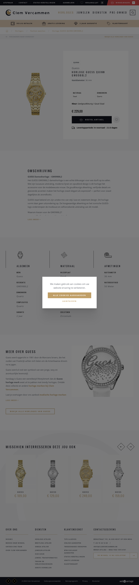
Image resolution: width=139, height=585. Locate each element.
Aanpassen (69, 301)
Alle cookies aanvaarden (69, 295)
